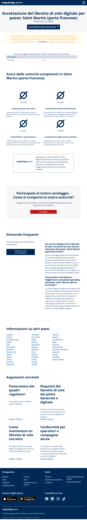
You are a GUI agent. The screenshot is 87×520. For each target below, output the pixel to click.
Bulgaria (35, 347)
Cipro (34, 352)
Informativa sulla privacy (31, 517)
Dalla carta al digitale (73, 482)
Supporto (48, 477)
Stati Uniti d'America (60, 349)
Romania (9, 362)
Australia (55, 352)
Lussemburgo (57, 339)
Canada (55, 354)
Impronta (19, 517)
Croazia (34, 362)
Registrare (5, 482)
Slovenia (55, 344)
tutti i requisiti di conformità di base (59, 268)
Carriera (26, 477)
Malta (54, 342)
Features (5, 477)
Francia (9, 359)
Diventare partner (8, 485)
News (26, 479)
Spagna (9, 354)
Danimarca (36, 344)
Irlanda (9, 337)
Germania (35, 334)
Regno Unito (11, 352)
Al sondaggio (43, 212)
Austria (9, 357)
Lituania (55, 337)
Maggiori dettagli (15, 419)
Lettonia (55, 334)
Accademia (49, 482)
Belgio (34, 339)
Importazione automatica (53, 479)
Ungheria (35, 349)
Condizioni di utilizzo (8, 517)
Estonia (34, 354)
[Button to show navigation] (83, 2)
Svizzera (9, 334)
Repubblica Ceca (12, 339)
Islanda (34, 364)
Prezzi (4, 479)
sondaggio (42, 41)
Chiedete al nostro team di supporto (20, 252)
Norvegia (9, 349)
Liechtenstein (57, 347)
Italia (8, 344)
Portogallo (10, 347)
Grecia (34, 359)
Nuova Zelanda (58, 359)
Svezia (8, 342)
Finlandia (35, 357)
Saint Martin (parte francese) (42, 26)
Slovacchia (10, 364)
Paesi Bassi (36, 337)
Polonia (34, 342)
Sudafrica (56, 357)
